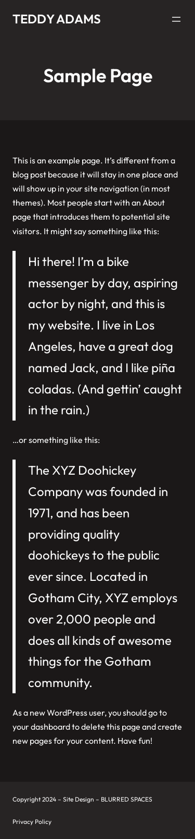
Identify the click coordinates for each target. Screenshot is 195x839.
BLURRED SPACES (126, 799)
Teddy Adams (56, 19)
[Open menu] (176, 19)
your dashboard (41, 726)
